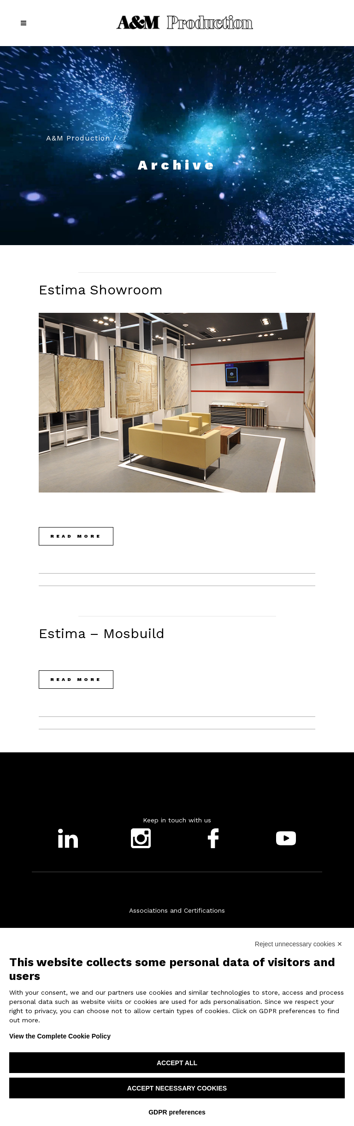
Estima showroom (101, 290)
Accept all (177, 1063)
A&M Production (78, 138)
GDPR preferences (177, 1112)
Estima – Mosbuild (102, 633)
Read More (76, 536)
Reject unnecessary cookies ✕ (298, 944)
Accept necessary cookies (177, 1088)
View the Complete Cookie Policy (60, 1036)
